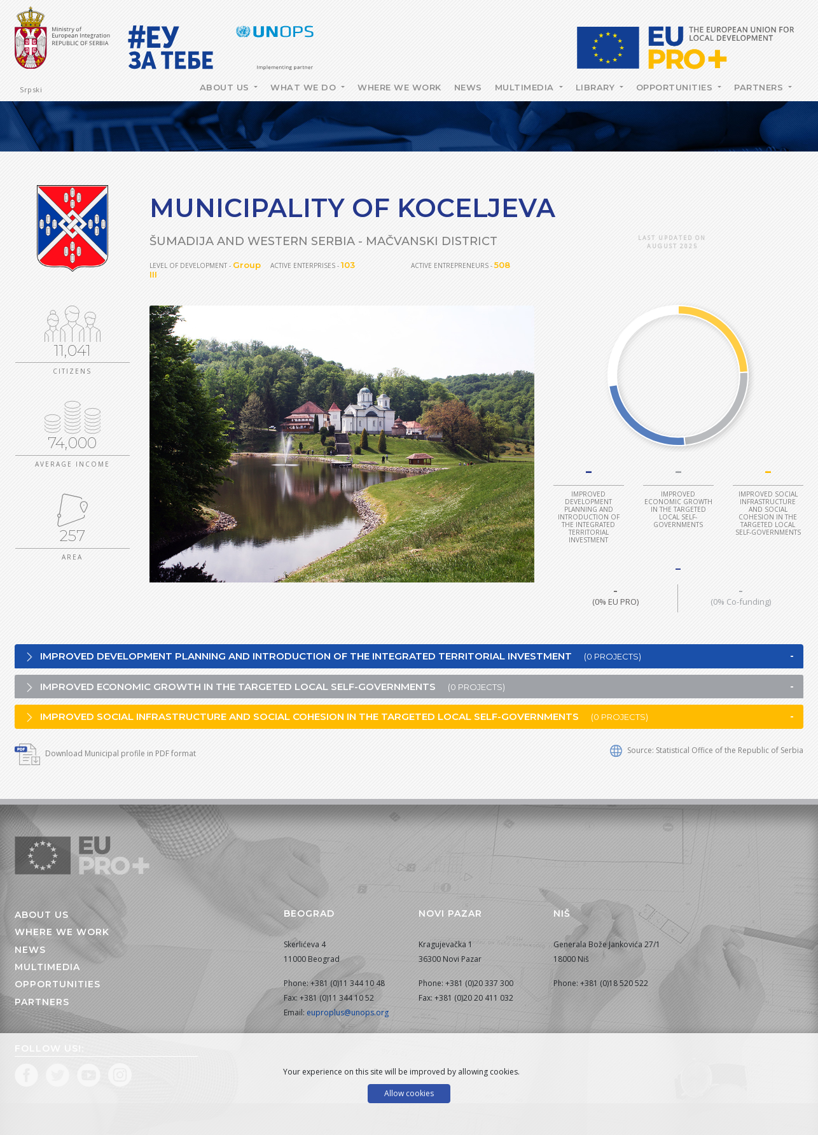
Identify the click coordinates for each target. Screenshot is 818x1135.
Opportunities (676, 87)
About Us (226, 87)
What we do (304, 87)
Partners (760, 87)
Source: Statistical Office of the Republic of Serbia (706, 750)
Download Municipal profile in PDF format (105, 753)
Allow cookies (409, 1093)
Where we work (399, 87)
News (468, 87)
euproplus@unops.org (348, 1012)
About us (42, 914)
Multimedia (526, 87)
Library (597, 87)
